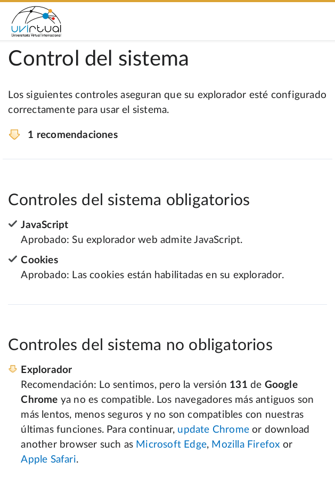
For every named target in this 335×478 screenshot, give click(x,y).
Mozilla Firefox (245, 445)
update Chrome (213, 430)
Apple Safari (48, 460)
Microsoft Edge (171, 445)
